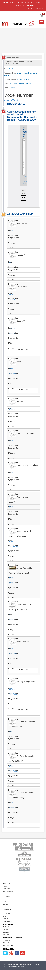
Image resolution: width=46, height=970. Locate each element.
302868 (11, 369)
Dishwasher (6, 888)
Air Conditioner (7, 927)
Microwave (6, 899)
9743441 (12, 649)
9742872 (12, 803)
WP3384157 (13, 808)
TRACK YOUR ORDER (36, 9)
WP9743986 (13, 654)
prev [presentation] (24, 190)
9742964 (12, 409)
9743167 (12, 541)
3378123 (12, 294)
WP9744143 (13, 620)
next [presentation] (23, 194)
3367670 (12, 329)
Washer (5, 918)
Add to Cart (23, 349)
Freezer (5, 894)
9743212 (12, 441)
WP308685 (13, 334)
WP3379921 (13, 771)
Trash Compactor (8, 891)
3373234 (12, 689)
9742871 (12, 766)
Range (5, 886)
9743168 (12, 615)
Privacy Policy (7, 943)
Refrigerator (6, 896)
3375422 (12, 732)
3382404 (12, 262)
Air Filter (5, 929)
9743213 (12, 473)
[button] (22, 197)
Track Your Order (8, 945)
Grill (4, 906)
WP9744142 (13, 546)
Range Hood (7, 909)
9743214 (12, 507)
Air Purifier (6, 934)
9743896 (12, 583)
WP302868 (13, 374)
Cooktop (5, 904)
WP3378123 (13, 299)
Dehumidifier (7, 932)
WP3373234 (13, 694)
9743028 (12, 231)
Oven (4, 901)
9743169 (12, 578)
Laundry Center (7, 921)
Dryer (4, 916)
